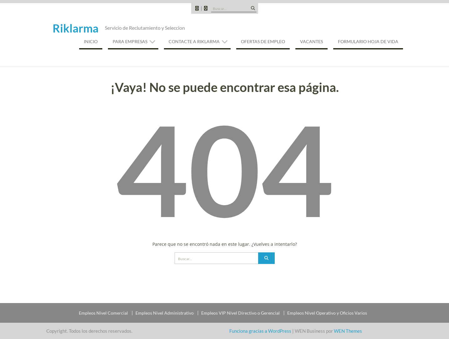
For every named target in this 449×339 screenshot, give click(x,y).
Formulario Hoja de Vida (368, 41)
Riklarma (76, 28)
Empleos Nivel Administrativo (164, 313)
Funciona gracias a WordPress (260, 331)
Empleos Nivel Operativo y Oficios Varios (327, 313)
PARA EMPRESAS (130, 41)
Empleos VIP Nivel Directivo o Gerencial (240, 313)
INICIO (91, 41)
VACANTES (311, 41)
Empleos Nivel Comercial (103, 313)
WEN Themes (348, 331)
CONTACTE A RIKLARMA (194, 41)
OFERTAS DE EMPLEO (263, 41)
